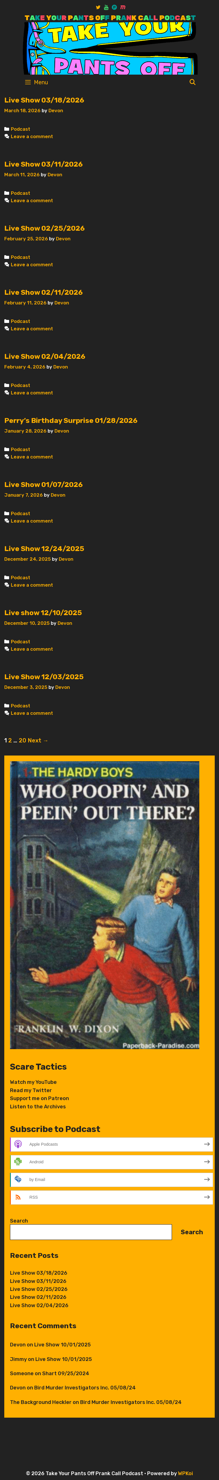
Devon (18, 1345)
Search (19, 1221)
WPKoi (185, 1473)
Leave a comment (32, 136)
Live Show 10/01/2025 (62, 1345)
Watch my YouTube (33, 1082)
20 (22, 740)
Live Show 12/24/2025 (44, 548)
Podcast (20, 129)
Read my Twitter (31, 1090)
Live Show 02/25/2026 (44, 228)
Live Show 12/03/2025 (44, 677)
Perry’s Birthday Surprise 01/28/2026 (70, 420)
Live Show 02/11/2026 (43, 292)
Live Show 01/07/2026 (43, 484)
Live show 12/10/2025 (43, 613)
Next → (38, 740)
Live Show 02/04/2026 (44, 356)
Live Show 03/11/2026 (43, 164)
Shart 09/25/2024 (65, 1373)
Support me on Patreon (39, 1098)
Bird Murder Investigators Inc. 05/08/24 (85, 1388)
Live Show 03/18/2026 (44, 100)
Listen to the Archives (38, 1107)
